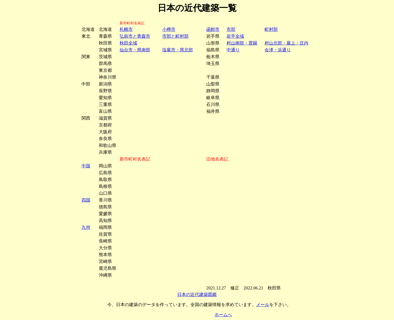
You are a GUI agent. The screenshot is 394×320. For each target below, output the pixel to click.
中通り (233, 50)
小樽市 (168, 29)
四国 (86, 200)
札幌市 (126, 29)
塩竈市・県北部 (177, 50)
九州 (86, 227)
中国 (86, 166)
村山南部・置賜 (242, 43)
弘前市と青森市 (135, 36)
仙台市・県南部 (135, 50)
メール (262, 304)
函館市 (212, 29)
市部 (231, 29)
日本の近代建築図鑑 (197, 294)
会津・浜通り (278, 50)
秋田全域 (128, 43)
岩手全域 (235, 36)
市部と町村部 (175, 36)
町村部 (271, 29)
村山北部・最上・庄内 (286, 43)
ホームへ (223, 314)
